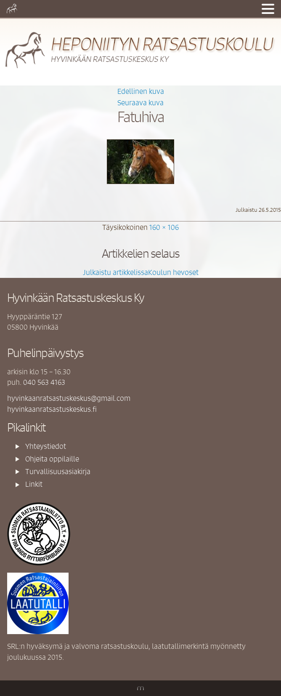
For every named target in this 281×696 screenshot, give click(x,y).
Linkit (33, 484)
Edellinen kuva (140, 91)
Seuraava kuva (140, 102)
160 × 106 (164, 227)
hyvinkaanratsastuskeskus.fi (52, 409)
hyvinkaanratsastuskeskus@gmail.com (68, 398)
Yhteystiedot (45, 446)
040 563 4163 (44, 382)
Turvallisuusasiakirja (57, 471)
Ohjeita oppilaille (52, 458)
